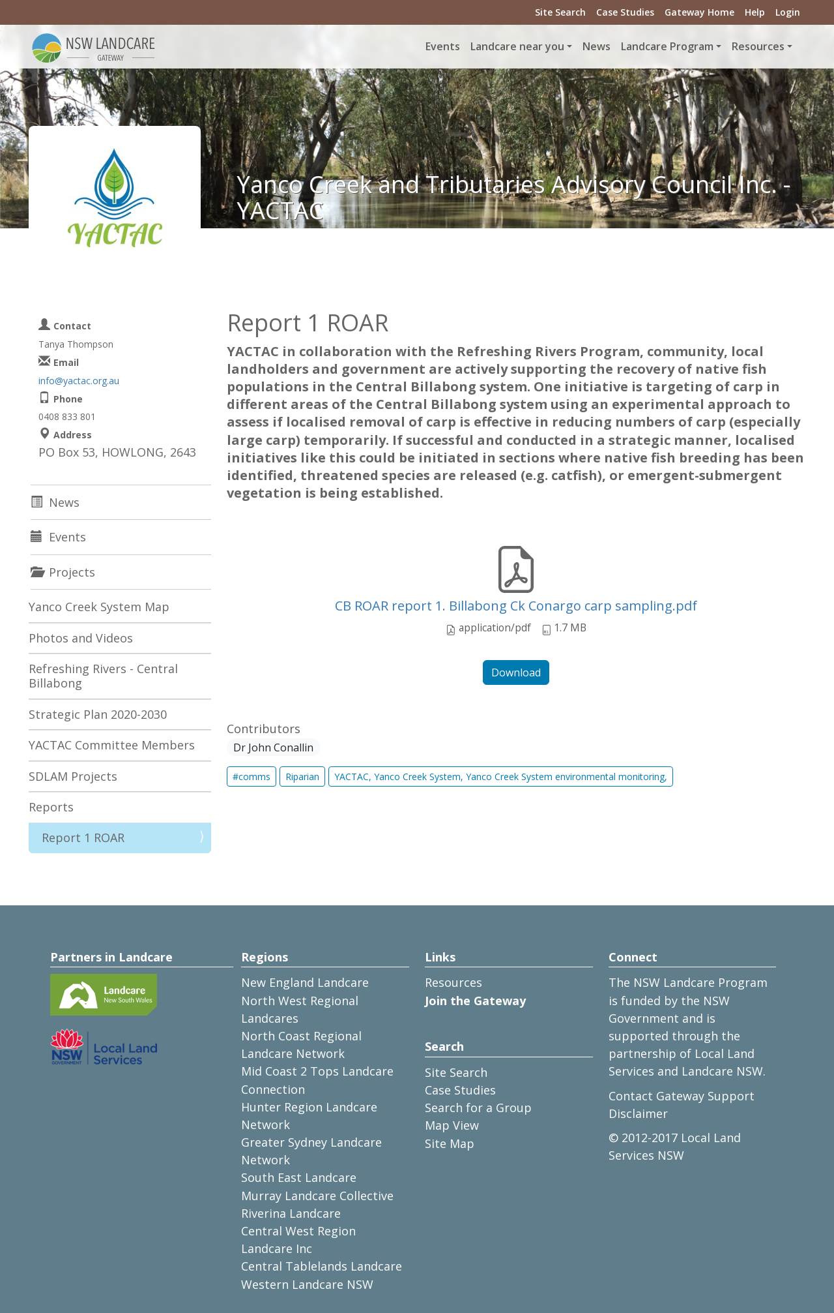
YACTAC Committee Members (112, 745)
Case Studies (625, 12)
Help (755, 12)
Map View (452, 1125)
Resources (453, 982)
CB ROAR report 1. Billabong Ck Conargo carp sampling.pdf (516, 605)
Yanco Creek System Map (99, 606)
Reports (51, 807)
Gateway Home (699, 12)
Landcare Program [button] (667, 46)
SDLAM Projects (73, 776)
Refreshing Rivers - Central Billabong (103, 676)
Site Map (449, 1143)
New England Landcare (305, 982)
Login (787, 12)
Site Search (560, 12)
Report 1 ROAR (83, 837)
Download (516, 672)
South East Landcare (298, 1177)
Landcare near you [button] (517, 46)
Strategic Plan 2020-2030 (98, 714)
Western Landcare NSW (307, 1284)
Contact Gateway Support (682, 1096)
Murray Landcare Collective (317, 1195)
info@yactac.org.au (78, 380)
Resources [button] (758, 46)
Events (442, 46)
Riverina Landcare (291, 1213)
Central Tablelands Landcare (321, 1266)
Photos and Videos (81, 638)
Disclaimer (638, 1113)
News (596, 46)
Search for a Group (478, 1107)
